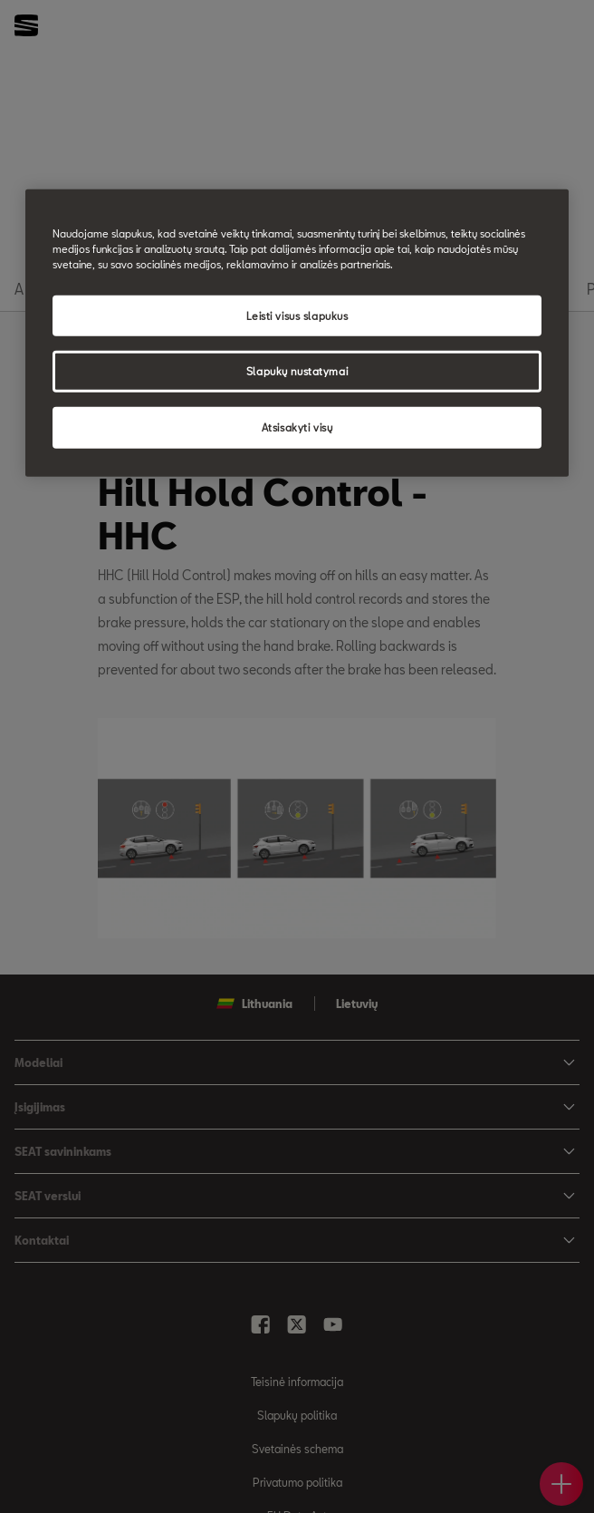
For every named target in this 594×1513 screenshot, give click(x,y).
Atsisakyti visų (297, 427)
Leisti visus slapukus (297, 315)
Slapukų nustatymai (297, 371)
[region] (297, 333)
